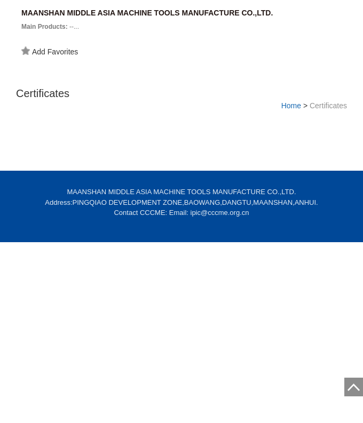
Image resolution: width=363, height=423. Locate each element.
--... (50, 26)
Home (291, 105)
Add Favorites (49, 51)
